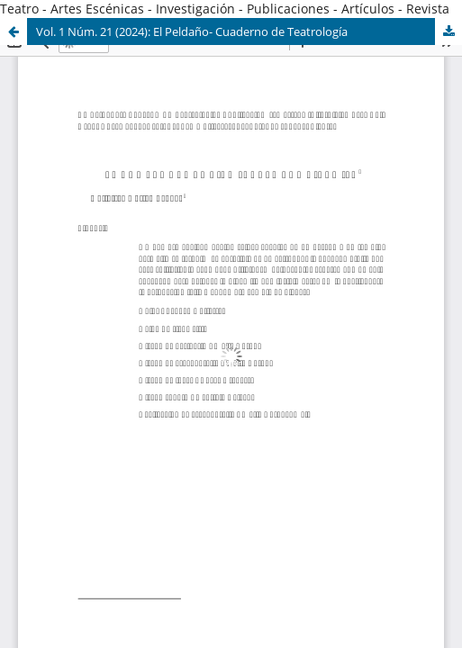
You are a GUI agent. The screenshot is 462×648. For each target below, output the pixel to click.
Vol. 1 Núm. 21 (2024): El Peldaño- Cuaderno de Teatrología (192, 31)
